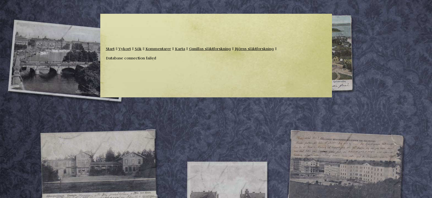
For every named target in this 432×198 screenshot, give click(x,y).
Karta (180, 48)
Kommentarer (158, 48)
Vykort (124, 48)
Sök (138, 48)
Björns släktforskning (254, 48)
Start (110, 48)
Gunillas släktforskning (210, 48)
